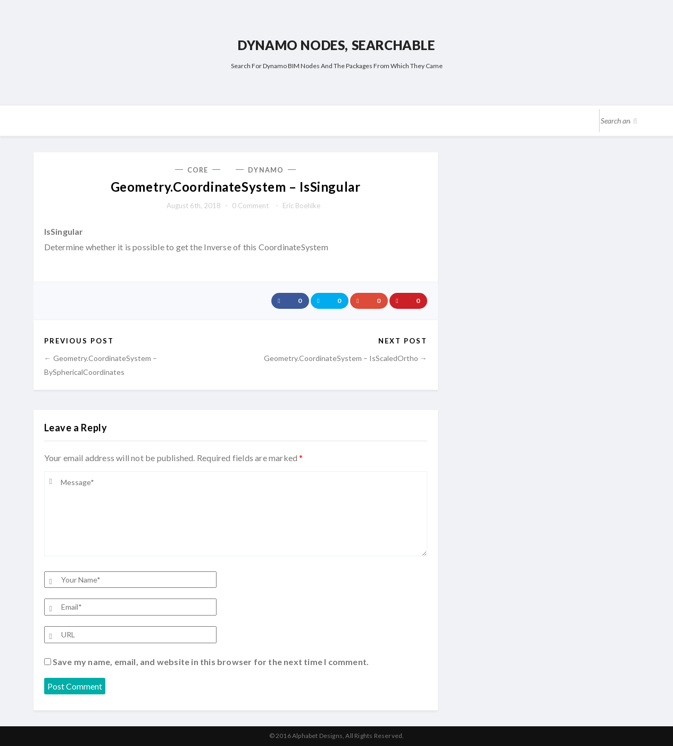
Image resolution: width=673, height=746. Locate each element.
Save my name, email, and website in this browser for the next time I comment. (211, 662)
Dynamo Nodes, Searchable (336, 45)
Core (197, 170)
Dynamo (266, 170)
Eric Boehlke (301, 205)
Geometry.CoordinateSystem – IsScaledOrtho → (345, 358)
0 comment (250, 205)
